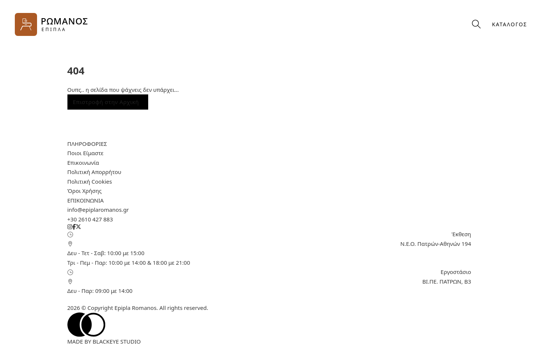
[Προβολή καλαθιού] (456, 24)
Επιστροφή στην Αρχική (106, 102)
